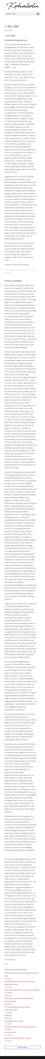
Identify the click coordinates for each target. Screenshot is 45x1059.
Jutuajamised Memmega (13, 1021)
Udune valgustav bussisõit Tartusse (17, 1038)
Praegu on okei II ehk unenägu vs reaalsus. (20, 1027)
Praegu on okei (10, 1032)
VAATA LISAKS (22, 1047)
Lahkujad (7, 1015)
